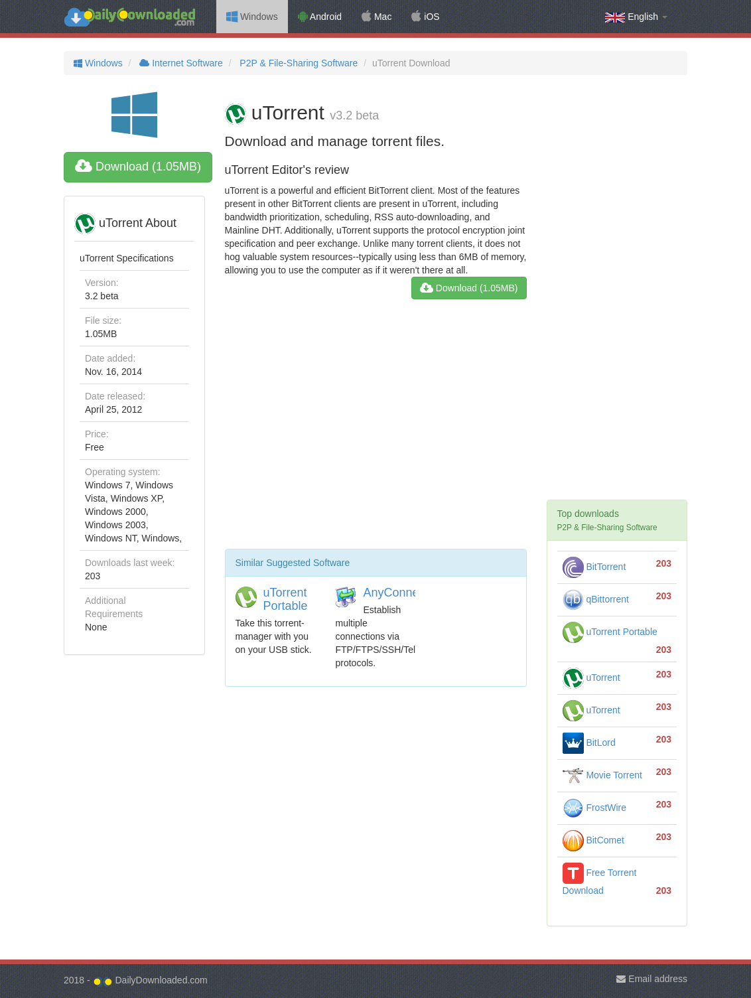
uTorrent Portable (285, 599)
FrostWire (595, 807)
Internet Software (179, 63)
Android (320, 16)
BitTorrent (594, 566)
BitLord (589, 742)
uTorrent (591, 677)
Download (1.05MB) (138, 166)
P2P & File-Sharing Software (297, 63)
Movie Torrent (602, 775)
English (636, 17)
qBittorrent (596, 599)
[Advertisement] (376, 429)
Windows (252, 16)
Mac (376, 16)
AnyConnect (395, 592)
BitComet (593, 840)
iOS (425, 16)
